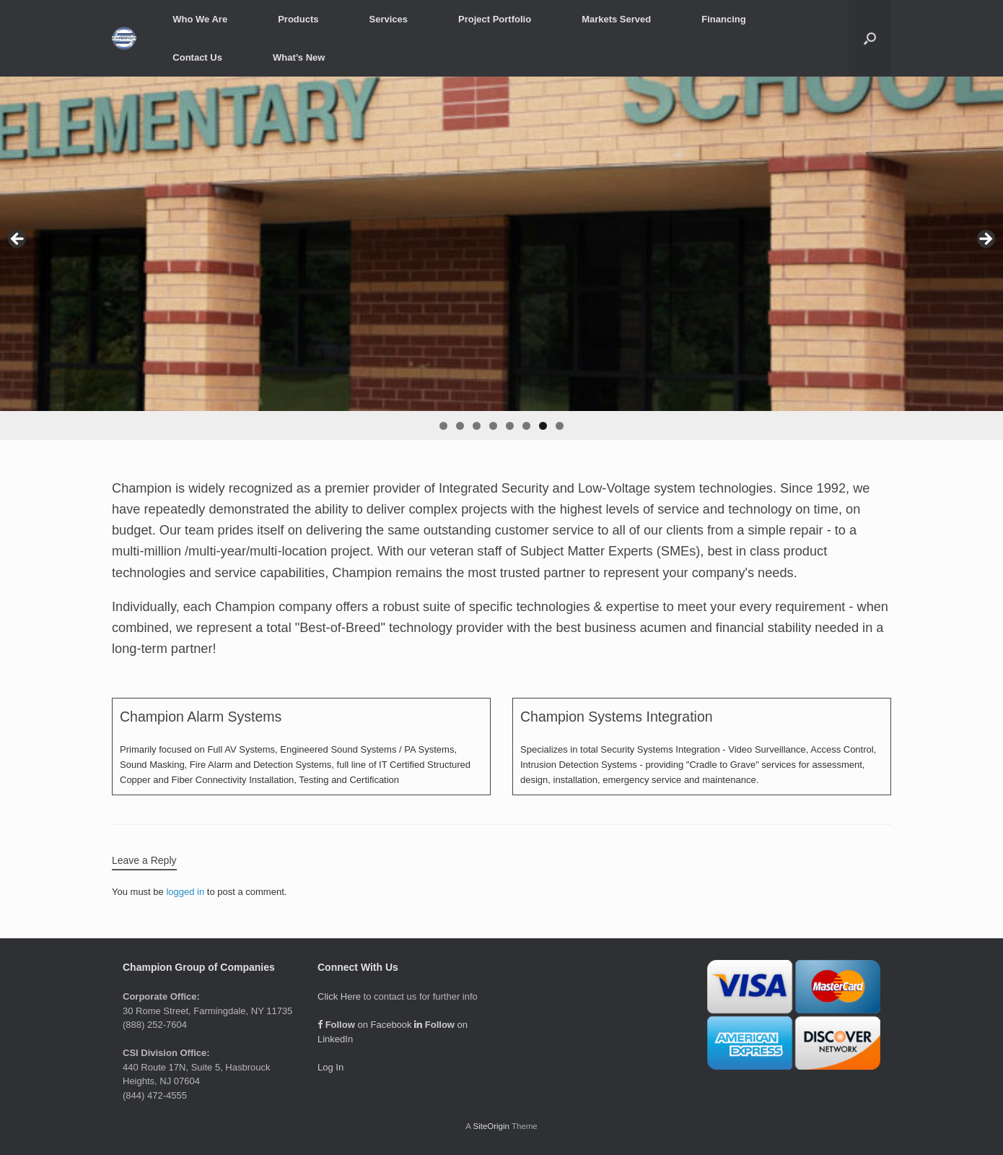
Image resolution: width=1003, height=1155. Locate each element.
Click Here (339, 996)
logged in (185, 891)
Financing (723, 19)
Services (388, 19)
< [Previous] (18, 240)
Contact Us (197, 57)
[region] (501, 258)
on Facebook (364, 1024)
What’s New (299, 57)
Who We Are (199, 19)
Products (298, 19)
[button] (870, 38)
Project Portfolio (494, 19)
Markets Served (616, 19)
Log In (330, 1067)
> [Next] (985, 240)
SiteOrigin (491, 1126)
